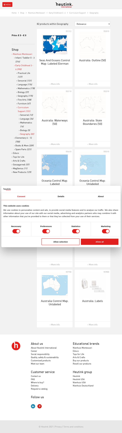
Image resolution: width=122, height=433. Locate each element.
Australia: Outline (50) (92, 60)
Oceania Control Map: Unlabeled (92, 182)
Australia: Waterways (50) (55, 122)
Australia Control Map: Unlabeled (54, 302)
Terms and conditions (73, 426)
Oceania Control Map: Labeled (55, 182)
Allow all (100, 242)
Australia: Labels (92, 301)
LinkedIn (33, 406)
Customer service (43, 372)
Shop (15, 49)
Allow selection (60, 242)
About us (37, 343)
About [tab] (101, 196)
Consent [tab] (21, 196)
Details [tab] (61, 196)
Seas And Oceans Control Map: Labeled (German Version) (54, 64)
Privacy (58, 426)
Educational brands (86, 343)
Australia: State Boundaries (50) (92, 122)
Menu (7, 4)
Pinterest (39, 406)
